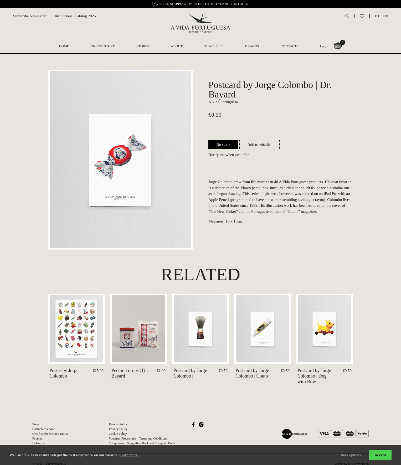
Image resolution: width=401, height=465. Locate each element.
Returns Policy (118, 424)
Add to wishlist (260, 144)
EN (385, 16)
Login (324, 46)
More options (350, 455)
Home (64, 46)
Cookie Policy (118, 434)
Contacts (290, 46)
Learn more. (128, 455)
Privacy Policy (118, 429)
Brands (252, 46)
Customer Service (43, 429)
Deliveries (38, 443)
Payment (37, 438)
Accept (380, 455)
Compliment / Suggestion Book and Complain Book (142, 443)
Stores (143, 46)
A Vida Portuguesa (223, 102)
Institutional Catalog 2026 (75, 16)
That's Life (213, 46)
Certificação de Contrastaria (50, 434)
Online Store (103, 46)
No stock (223, 144)
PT (377, 16)
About (177, 46)
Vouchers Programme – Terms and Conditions (138, 438)
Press (35, 424)
